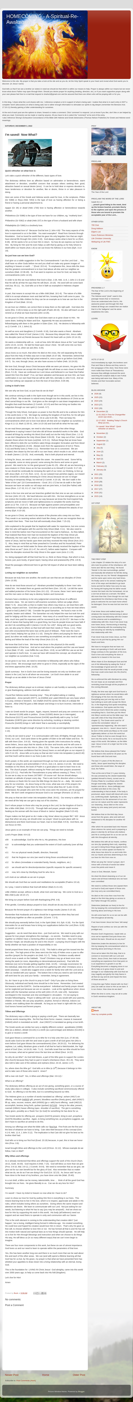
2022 (96, 408)
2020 (96, 478)
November (101, 433)
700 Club (95, 225)
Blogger (81, 1391)
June (99, 451)
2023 (96, 405)
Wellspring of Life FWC (100, 242)
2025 (96, 397)
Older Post (79, 1374)
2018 (96, 485)
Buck (96, 1010)
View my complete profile (101, 1014)
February (101, 466)
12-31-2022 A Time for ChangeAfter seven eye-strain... (110, 416)
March (99, 462)
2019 (96, 482)
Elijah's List (96, 232)
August (100, 444)
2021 (96, 474)
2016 (96, 493)
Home (45, 1374)
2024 (96, 401)
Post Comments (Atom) (26, 1381)
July (98, 448)
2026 (96, 394)
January (100, 470)
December (101, 411)
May (99, 455)
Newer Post (12, 1374)
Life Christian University (101, 238)
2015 (96, 496)
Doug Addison (97, 228)
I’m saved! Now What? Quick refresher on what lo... (108, 427)
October (100, 437)
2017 (96, 489)
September (101, 441)
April (99, 459)
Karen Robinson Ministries (102, 235)
